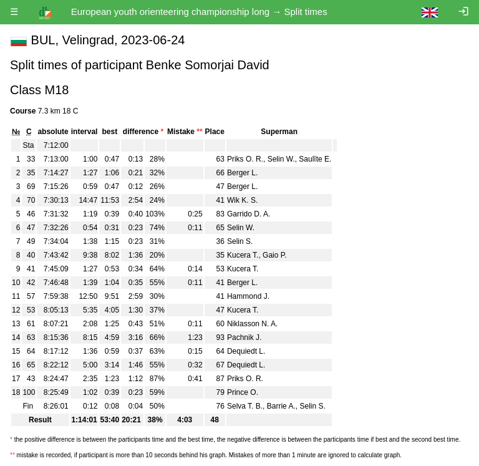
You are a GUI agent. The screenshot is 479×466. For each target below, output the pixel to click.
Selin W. (281, 159)
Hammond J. (248, 296)
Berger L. (242, 172)
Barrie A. (281, 406)
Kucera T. (242, 255)
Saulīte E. (315, 159)
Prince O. (242, 392)
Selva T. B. (245, 406)
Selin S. (240, 241)
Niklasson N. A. (252, 323)
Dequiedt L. (246, 351)
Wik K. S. (242, 200)
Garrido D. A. (248, 214)
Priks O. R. (245, 159)
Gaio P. (274, 255)
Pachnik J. (244, 337)
